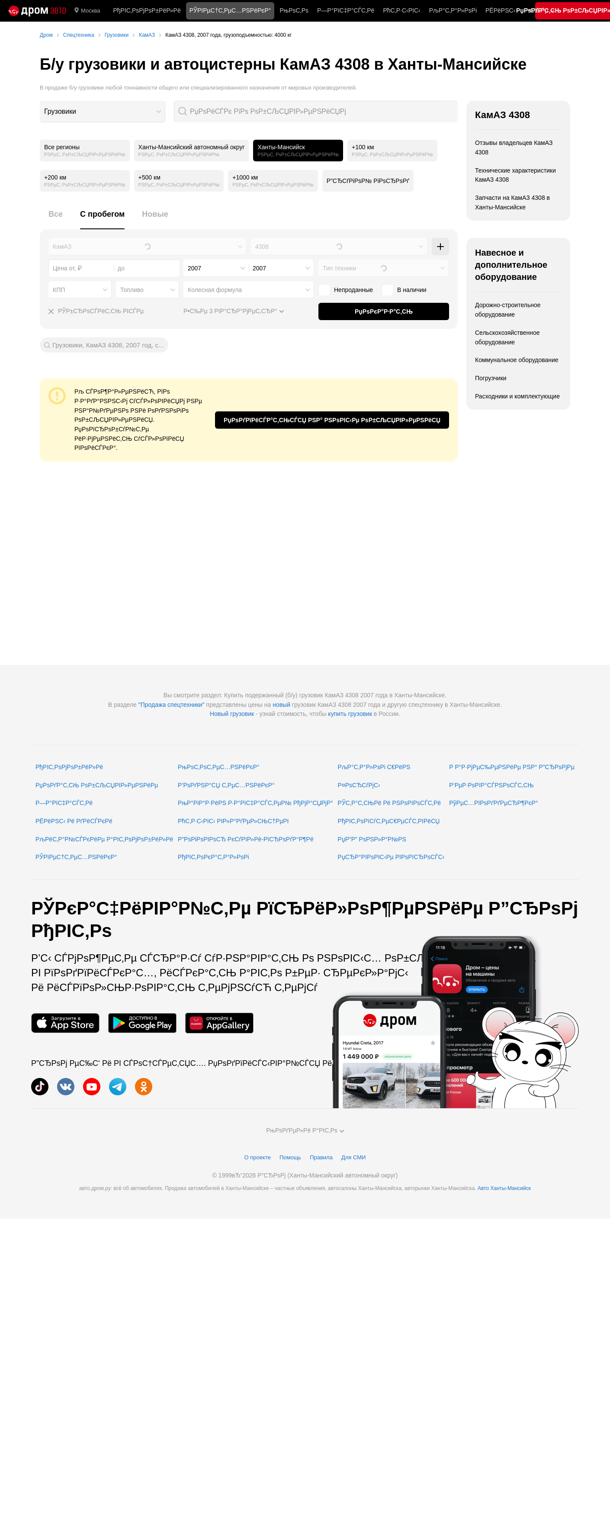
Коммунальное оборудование (517, 359)
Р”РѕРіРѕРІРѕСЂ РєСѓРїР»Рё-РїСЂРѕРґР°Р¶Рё (246, 839)
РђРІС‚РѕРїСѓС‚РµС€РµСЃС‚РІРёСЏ (389, 821)
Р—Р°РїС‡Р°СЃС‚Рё (345, 10)
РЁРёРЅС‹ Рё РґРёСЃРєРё (73, 821)
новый (281, 704)
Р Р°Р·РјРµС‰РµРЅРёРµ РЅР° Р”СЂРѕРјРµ (512, 767)
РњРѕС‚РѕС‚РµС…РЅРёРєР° (219, 767)
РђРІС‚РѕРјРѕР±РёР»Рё (146, 10)
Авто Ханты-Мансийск (504, 1188)
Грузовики (60, 111)
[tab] (55, 219)
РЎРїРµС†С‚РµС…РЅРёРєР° (76, 856)
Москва (87, 10)
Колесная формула (215, 289)
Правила (321, 1157)
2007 (194, 268)
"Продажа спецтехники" (171, 704)
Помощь (290, 1157)
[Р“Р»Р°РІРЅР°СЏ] (37, 11)
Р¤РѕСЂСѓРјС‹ (359, 785)
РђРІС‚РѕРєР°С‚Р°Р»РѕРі (213, 856)
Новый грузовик (232, 713)
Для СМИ (353, 1157)
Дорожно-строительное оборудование (508, 310)
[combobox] (102, 111)
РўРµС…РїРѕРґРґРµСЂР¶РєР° (493, 802)
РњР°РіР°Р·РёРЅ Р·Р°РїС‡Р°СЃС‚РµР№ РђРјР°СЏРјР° (255, 802)
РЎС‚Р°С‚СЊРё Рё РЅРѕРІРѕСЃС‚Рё (389, 802)
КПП (59, 289)
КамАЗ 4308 (502, 114)
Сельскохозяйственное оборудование (507, 337)
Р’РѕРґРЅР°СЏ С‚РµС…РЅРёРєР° (226, 785)
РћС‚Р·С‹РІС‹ (401, 10)
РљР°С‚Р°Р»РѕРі (453, 10)
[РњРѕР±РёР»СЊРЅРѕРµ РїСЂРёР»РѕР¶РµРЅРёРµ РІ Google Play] (142, 1023)
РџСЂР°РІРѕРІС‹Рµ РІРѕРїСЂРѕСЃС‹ (391, 856)
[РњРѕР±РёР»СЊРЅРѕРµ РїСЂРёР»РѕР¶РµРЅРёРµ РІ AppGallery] (219, 1023)
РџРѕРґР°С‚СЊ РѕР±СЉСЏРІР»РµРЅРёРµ (96, 785)
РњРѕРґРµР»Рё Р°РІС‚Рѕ (305, 1130)
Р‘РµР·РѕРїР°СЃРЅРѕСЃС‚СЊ (491, 785)
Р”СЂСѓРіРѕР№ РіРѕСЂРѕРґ (368, 180)
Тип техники (339, 268)
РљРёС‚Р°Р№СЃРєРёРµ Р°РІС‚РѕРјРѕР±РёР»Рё (104, 839)
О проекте (257, 1157)
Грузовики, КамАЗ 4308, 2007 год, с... (108, 345)
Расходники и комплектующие (517, 396)
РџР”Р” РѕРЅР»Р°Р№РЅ (372, 839)
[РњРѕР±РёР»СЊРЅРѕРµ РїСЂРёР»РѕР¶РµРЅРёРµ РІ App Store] (65, 1023)
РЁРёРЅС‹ (500, 10)
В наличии (412, 289)
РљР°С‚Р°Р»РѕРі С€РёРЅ (374, 767)
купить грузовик (350, 713)
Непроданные (353, 289)
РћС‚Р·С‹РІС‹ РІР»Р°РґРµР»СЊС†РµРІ (233, 821)
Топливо (132, 289)
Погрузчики (491, 378)
